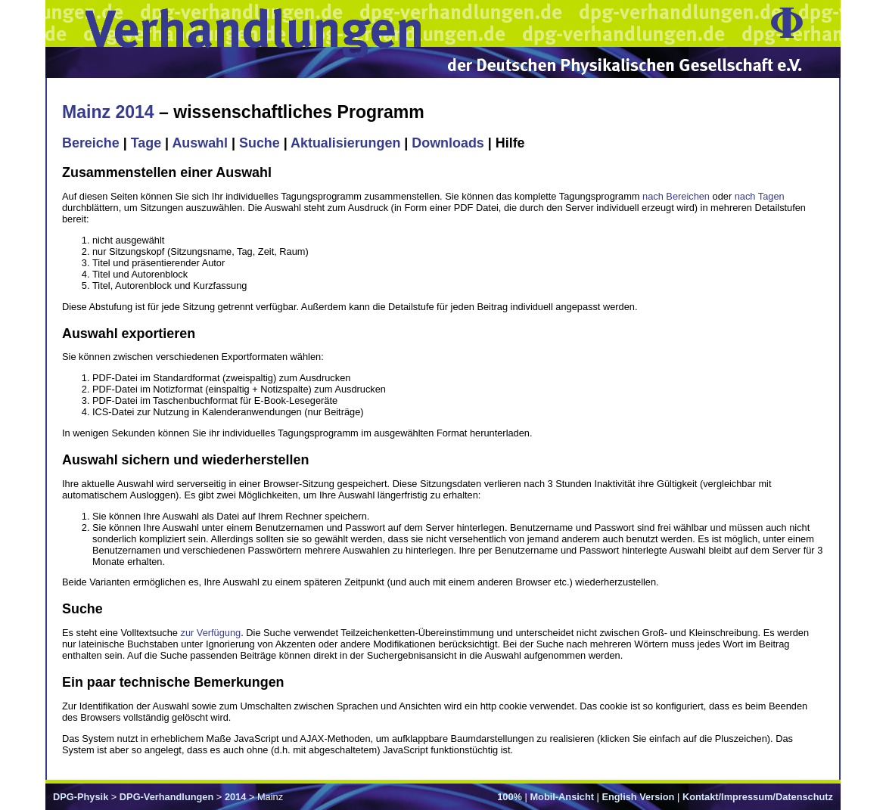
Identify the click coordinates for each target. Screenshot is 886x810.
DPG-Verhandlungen (166, 796)
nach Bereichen (676, 196)
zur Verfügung (211, 632)
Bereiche (91, 143)
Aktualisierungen (345, 143)
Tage (146, 143)
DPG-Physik (80, 796)
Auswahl (200, 143)
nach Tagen (760, 196)
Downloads (448, 143)
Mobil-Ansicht (562, 796)
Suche (259, 143)
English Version (638, 796)
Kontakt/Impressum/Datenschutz (757, 796)
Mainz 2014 (108, 112)
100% (509, 796)
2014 (235, 796)
